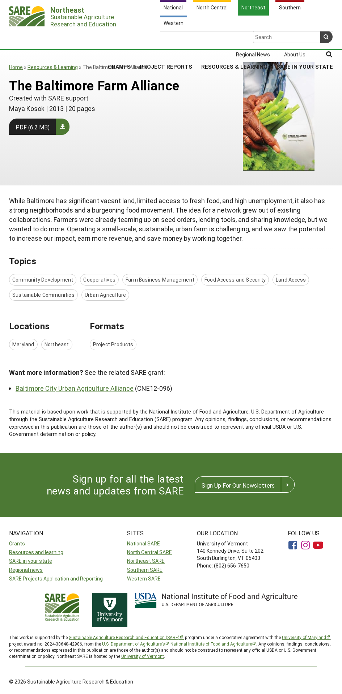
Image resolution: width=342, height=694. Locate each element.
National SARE (143, 543)
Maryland (23, 344)
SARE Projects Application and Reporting (56, 578)
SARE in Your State (304, 38)
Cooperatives (99, 279)
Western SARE (144, 578)
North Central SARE (149, 552)
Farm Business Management (160, 279)
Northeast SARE (146, 560)
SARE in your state (30, 560)
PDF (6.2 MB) (33, 127)
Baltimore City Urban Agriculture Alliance (75, 388)
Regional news (26, 569)
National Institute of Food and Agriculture (211, 644)
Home (16, 67)
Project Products (113, 344)
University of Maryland (304, 637)
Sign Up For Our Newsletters (238, 485)
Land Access (291, 279)
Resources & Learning (234, 38)
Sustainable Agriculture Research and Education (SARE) (124, 637)
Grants (119, 38)
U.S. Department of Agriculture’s (133, 644)
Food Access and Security (235, 279)
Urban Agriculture (105, 294)
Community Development (42, 279)
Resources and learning (36, 552)
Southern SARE (144, 569)
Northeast (57, 344)
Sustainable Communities (43, 294)
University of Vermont (142, 656)
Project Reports (166, 38)
